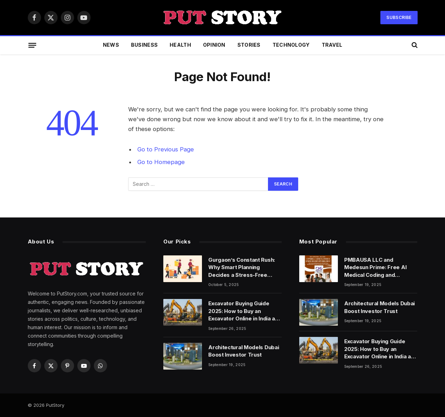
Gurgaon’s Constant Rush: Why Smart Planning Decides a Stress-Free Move (241, 267)
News (111, 45)
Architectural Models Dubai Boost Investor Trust (243, 351)
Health (180, 45)
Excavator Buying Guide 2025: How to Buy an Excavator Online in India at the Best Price (242, 311)
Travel (332, 45)
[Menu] (32, 45)
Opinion (214, 45)
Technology (291, 45)
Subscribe (398, 17)
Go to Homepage (161, 161)
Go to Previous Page (165, 149)
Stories (249, 45)
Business (144, 45)
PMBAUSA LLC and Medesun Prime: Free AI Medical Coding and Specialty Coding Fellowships (375, 267)
